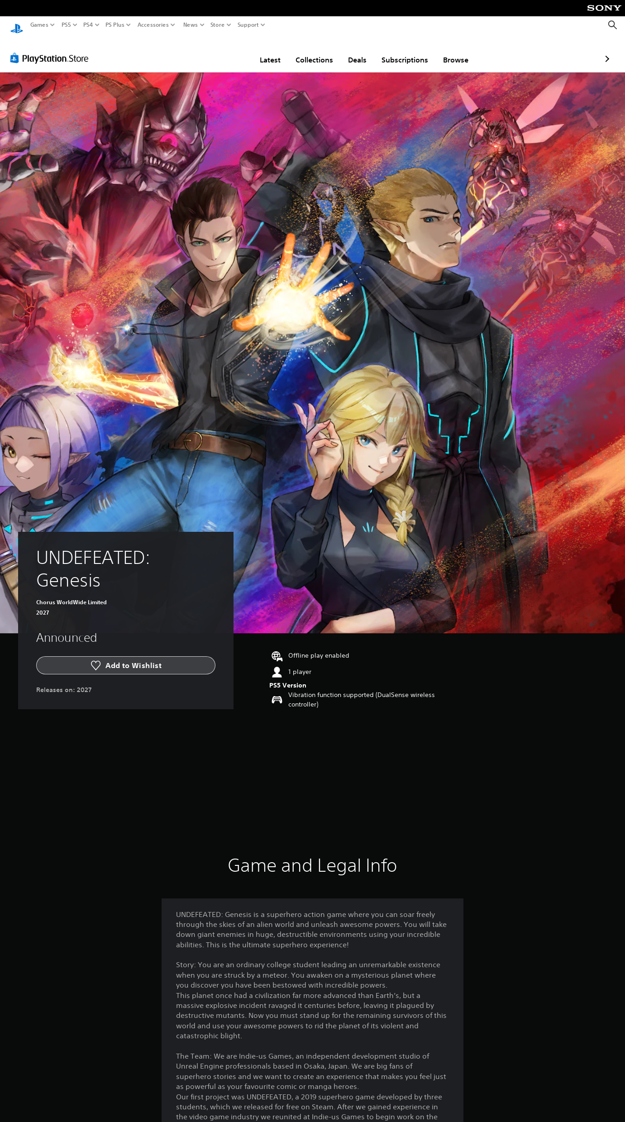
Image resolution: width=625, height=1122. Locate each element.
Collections (262, 51)
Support (248, 25)
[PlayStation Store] (51, 49)
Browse (403, 51)
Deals (305, 51)
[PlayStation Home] (16, 25)
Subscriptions (352, 51)
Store (217, 25)
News (190, 25)
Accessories (153, 25)
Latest (217, 51)
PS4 (88, 25)
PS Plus (114, 25)
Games (39, 25)
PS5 (66, 25)
